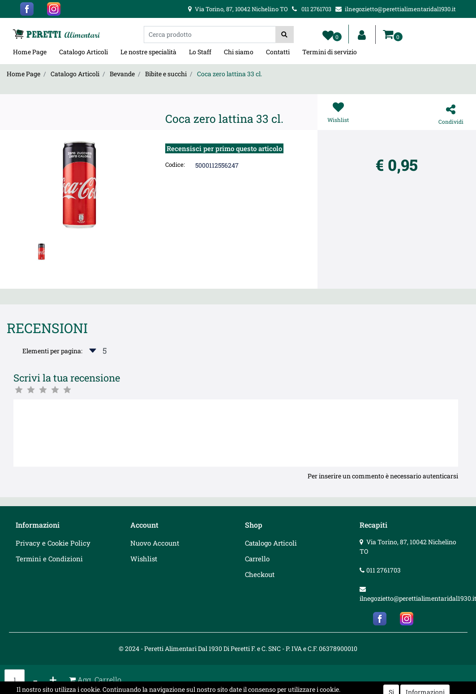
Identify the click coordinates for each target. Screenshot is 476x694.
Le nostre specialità (148, 52)
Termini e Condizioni (49, 558)
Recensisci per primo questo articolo (224, 148)
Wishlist (143, 558)
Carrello (257, 558)
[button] (284, 34)
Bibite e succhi (166, 73)
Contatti (278, 52)
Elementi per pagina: (52, 351)
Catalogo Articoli (83, 52)
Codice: (175, 164)
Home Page (30, 52)
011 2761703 (383, 570)
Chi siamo (238, 52)
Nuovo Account (154, 542)
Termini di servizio (329, 52)
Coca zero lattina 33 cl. (229, 73)
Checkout (259, 574)
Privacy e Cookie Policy (53, 542)
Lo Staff (200, 52)
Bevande (122, 73)
